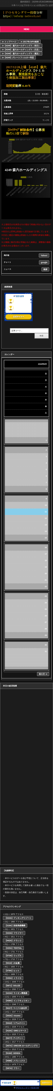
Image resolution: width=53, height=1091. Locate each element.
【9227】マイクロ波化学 (16, 1008)
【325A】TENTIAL (13, 948)
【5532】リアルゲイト (15, 1023)
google (44, 262)
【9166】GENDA (12, 1053)
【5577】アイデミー (14, 1038)
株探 (45, 269)
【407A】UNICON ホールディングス (21, 1046)
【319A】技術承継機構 (15, 925)
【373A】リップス (13, 955)
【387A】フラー (12, 1068)
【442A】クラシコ (13, 940)
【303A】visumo (12, 1015)
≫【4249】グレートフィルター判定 (18, 57)
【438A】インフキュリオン (17, 1000)
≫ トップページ (9, 42)
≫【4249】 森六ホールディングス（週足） (21, 53)
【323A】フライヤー (14, 933)
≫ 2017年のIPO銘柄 (29, 42)
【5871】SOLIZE (12, 985)
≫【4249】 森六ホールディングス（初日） (21, 45)
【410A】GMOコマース (15, 1031)
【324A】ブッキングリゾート (18, 918)
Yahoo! (44, 255)
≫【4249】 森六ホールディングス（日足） (21, 49)
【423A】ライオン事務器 (16, 993)
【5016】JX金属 (12, 963)
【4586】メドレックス (15, 1061)
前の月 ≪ (43, 674)
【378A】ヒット (12, 970)
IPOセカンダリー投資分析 (27, 1088)
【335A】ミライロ (13, 978)
